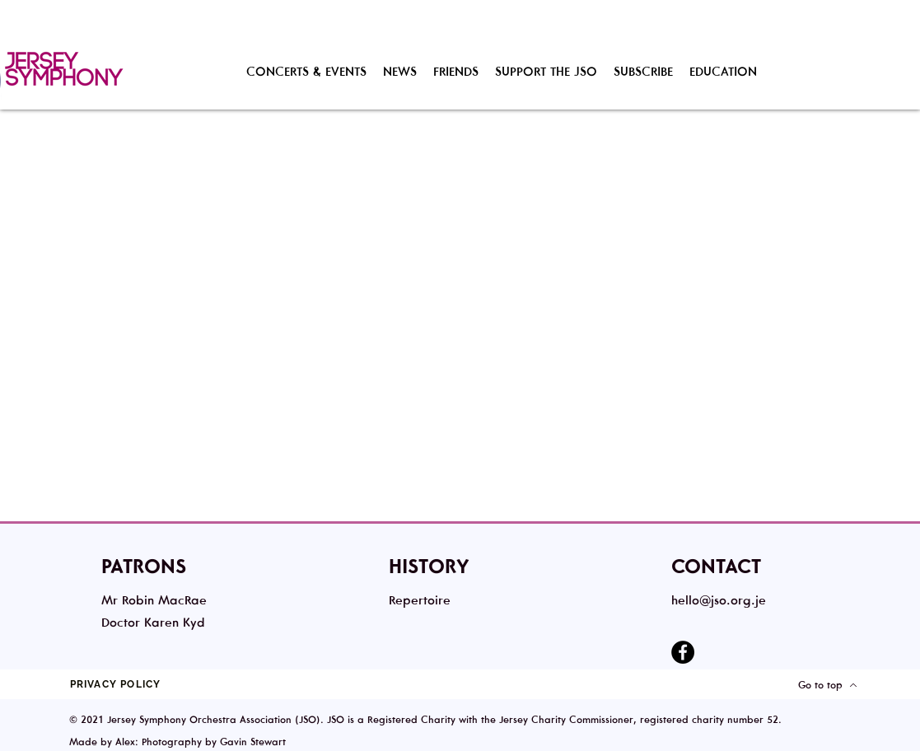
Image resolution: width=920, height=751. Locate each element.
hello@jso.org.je (718, 600)
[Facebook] (682, 652)
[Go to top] (828, 684)
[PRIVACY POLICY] (117, 684)
